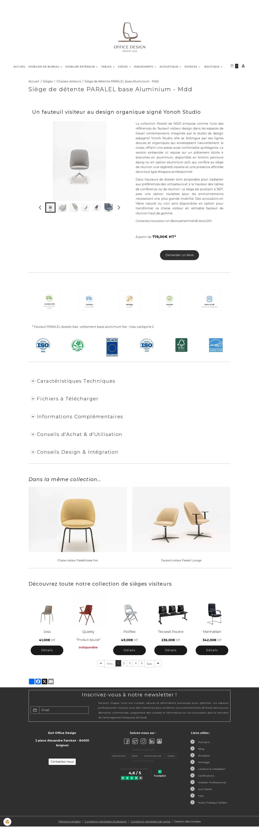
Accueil (20, 68)
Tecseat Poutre (170, 633)
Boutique (212, 68)
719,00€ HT (163, 238)
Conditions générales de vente (155, 823)
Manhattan (212, 633)
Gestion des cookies (196, 823)
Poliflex (129, 633)
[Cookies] (8, 822)
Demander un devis (180, 257)
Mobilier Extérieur (80, 68)
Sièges (123, 68)
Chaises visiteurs (68, 83)
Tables (107, 68)
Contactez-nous (147, 222)
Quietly (88, 633)
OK (91, 712)
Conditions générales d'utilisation (104, 823)
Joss (47, 633)
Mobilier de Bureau (44, 68)
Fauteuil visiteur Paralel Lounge (181, 562)
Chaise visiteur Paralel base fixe (78, 562)
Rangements (144, 68)
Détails (47, 652)
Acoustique (169, 68)
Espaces (191, 68)
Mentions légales (62, 823)
